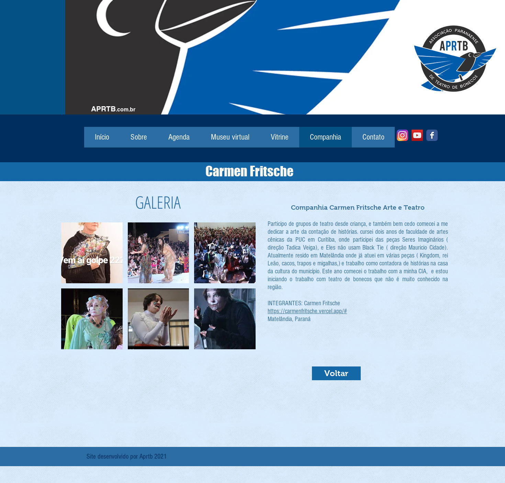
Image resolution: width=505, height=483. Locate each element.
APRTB (103, 109)
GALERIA (158, 202)
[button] (92, 252)
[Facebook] (432, 135)
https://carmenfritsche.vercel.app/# (307, 311)
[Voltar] (336, 373)
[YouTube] (417, 135)
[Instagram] (402, 135)
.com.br (125, 109)
